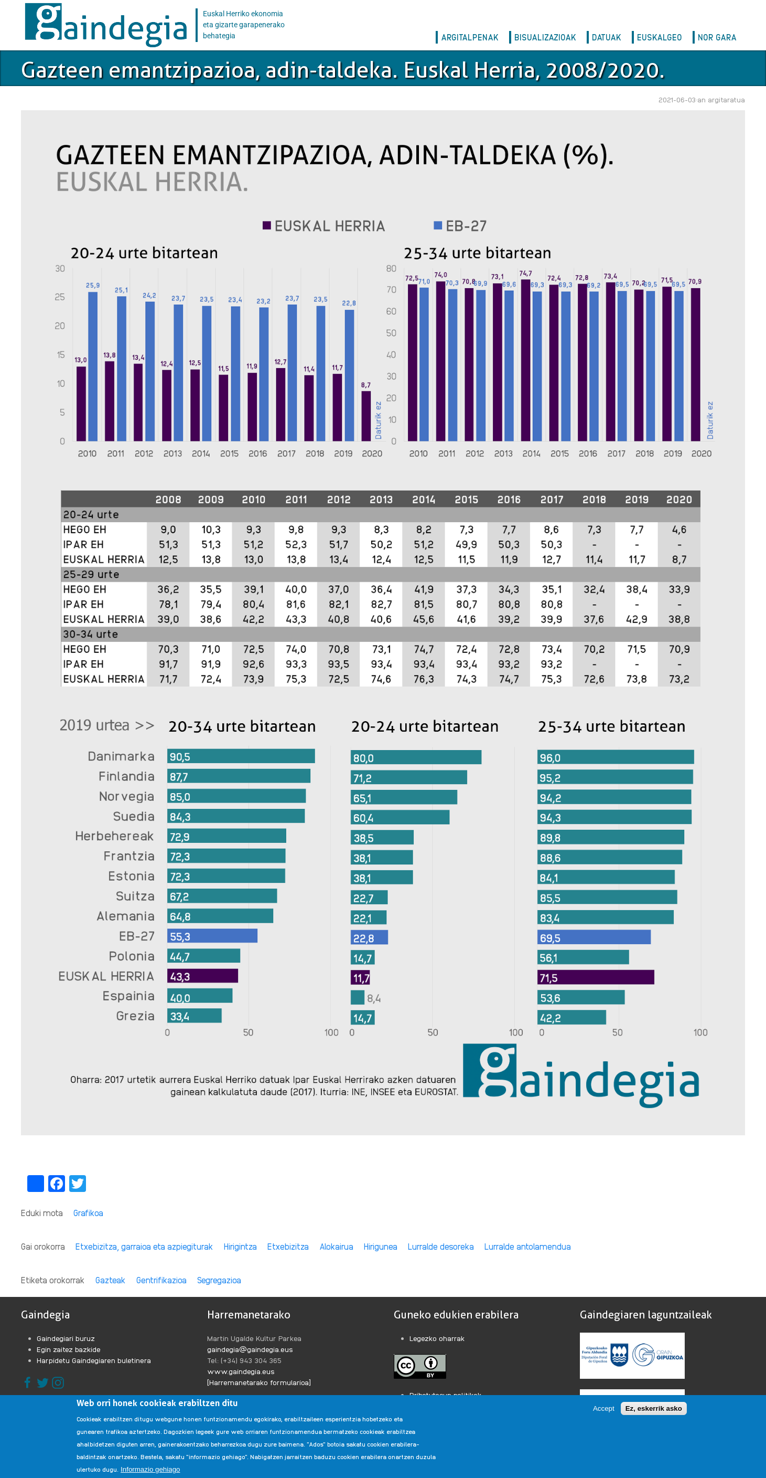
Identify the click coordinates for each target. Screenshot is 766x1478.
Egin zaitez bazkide (69, 1349)
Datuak (606, 37)
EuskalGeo (659, 37)
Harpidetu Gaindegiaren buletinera (94, 1360)
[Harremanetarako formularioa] (259, 1382)
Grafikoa (88, 1213)
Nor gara (717, 37)
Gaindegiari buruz (66, 1338)
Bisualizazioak (545, 37)
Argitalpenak (470, 37)
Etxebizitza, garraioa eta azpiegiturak (144, 1246)
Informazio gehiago (150, 1469)
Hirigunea (380, 1246)
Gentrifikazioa (161, 1280)
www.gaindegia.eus (241, 1371)
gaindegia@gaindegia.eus (250, 1349)
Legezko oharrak (437, 1338)
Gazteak (110, 1280)
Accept (603, 1408)
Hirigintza (240, 1246)
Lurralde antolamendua (527, 1246)
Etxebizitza (288, 1246)
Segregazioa (219, 1280)
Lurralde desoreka (441, 1246)
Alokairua (336, 1246)
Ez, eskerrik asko (653, 1408)
